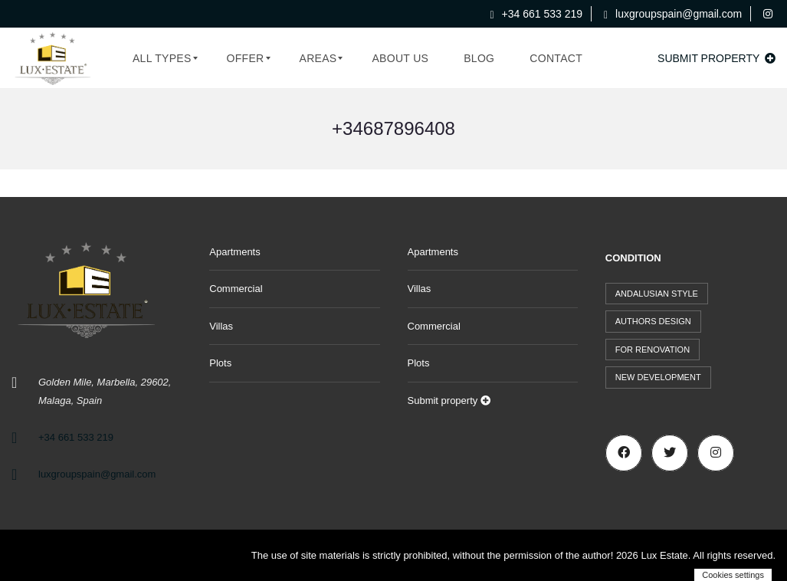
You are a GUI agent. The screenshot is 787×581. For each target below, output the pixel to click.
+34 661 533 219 (536, 14)
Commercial (235, 288)
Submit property (716, 58)
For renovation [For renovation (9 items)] (652, 349)
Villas (221, 326)
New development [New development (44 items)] (658, 377)
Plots (220, 363)
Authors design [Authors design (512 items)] (653, 321)
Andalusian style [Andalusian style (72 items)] (656, 293)
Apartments (234, 252)
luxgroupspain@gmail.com (673, 14)
